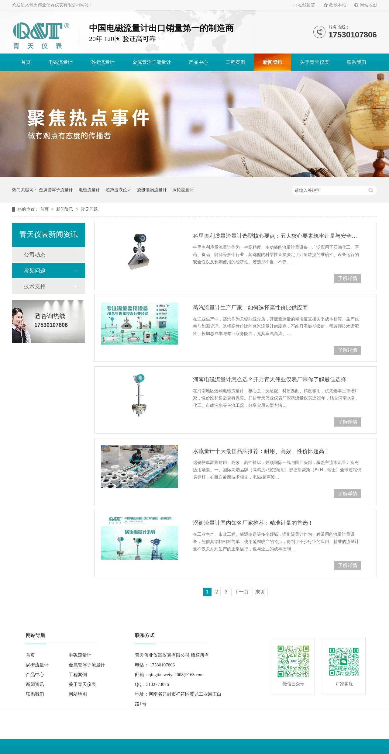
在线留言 (306, 5)
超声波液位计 (118, 189)
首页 (26, 62)
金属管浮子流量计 (151, 62)
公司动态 (35, 255)
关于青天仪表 (314, 62)
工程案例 (235, 62)
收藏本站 (337, 5)
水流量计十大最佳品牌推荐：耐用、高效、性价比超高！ (261, 451)
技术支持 (35, 286)
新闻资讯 (272, 62)
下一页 (241, 591)
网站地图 (368, 5)
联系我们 (356, 62)
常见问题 (89, 209)
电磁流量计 (60, 62)
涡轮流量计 (183, 189)
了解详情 (347, 278)
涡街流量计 (102, 62)
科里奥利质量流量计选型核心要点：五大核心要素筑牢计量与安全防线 (277, 236)
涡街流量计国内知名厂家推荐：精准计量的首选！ (253, 523)
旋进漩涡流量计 (152, 189)
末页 (260, 591)
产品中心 (198, 62)
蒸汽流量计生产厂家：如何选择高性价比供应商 (250, 308)
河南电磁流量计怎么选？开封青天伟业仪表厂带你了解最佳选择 (269, 379)
